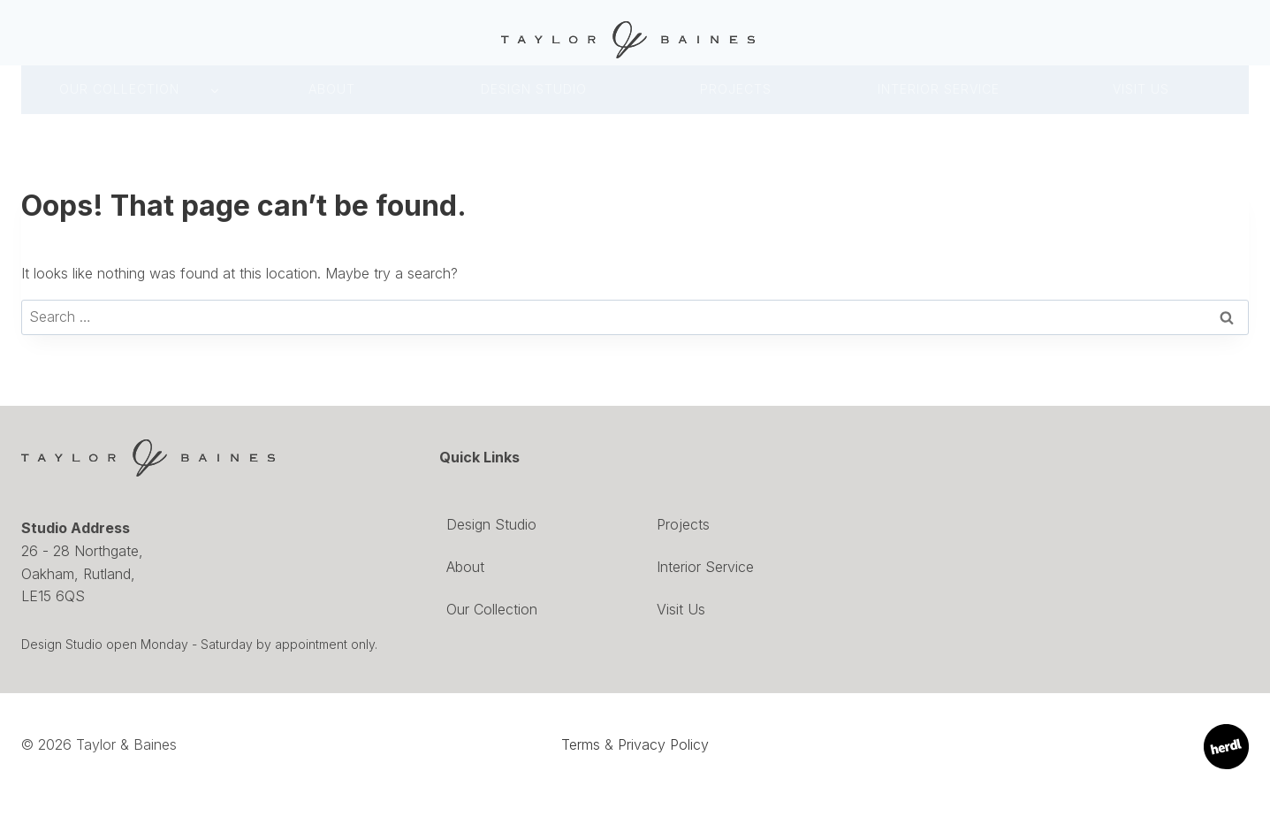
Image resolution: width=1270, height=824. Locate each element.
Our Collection (119, 88)
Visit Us (1141, 88)
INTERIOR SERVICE (939, 88)
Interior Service (705, 567)
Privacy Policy (663, 744)
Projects (736, 88)
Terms (580, 744)
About (331, 88)
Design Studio (491, 524)
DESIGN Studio (534, 88)
